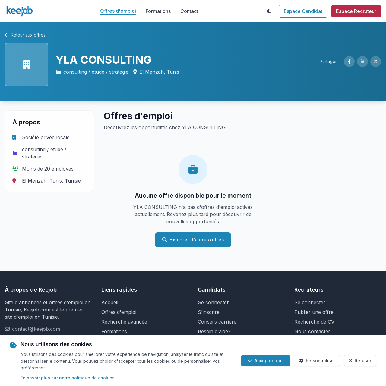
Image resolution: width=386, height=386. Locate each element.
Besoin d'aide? (214, 331)
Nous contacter (312, 331)
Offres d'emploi (118, 11)
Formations (158, 11)
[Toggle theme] (269, 11)
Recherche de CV (314, 322)
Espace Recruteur (356, 11)
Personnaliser (317, 360)
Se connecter (213, 302)
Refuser (360, 360)
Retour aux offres (25, 34)
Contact (189, 11)
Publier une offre (314, 312)
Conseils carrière (217, 322)
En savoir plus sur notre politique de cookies (68, 377)
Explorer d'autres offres (193, 240)
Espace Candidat (303, 11)
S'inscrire (209, 312)
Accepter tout (265, 360)
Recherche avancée (124, 322)
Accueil (109, 302)
